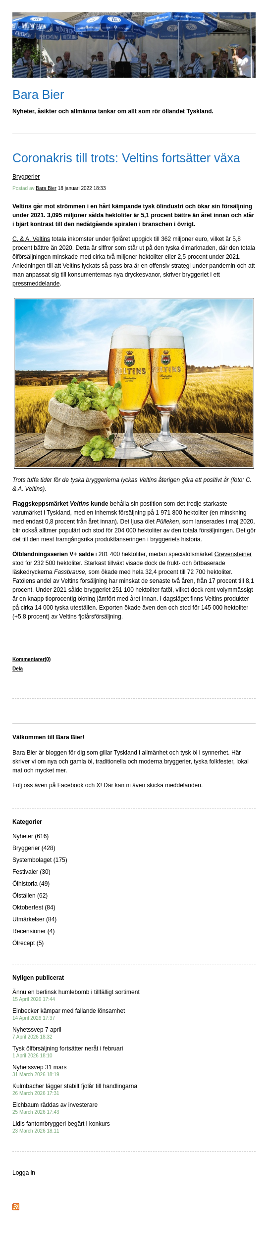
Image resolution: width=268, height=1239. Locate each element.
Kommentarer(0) (31, 659)
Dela (17, 668)
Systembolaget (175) (39, 860)
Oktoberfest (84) (33, 907)
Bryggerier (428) (33, 848)
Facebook (70, 785)
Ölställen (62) (30, 895)
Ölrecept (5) (28, 943)
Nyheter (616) (30, 836)
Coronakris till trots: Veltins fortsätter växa (126, 158)
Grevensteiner (233, 554)
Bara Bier (38, 94)
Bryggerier (26, 176)
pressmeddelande (35, 283)
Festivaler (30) (31, 871)
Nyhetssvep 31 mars (39, 1070)
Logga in (23, 1172)
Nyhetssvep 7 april (36, 1033)
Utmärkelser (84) (34, 919)
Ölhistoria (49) (31, 883)
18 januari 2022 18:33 (82, 188)
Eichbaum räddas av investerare (55, 1108)
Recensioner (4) (33, 931)
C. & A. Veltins (31, 239)
